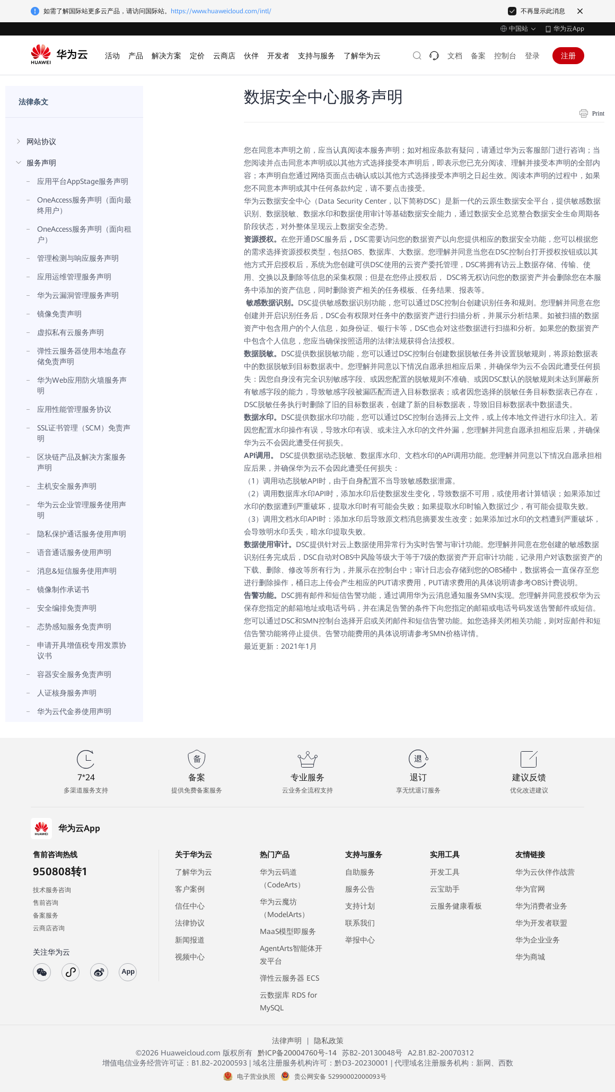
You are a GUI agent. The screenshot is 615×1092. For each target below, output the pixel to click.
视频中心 (190, 957)
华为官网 (530, 889)
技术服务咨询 (52, 890)
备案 (478, 55)
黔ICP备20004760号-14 (297, 1053)
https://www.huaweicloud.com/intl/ (221, 11)
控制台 (505, 55)
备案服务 (45, 915)
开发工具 (445, 872)
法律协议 (190, 923)
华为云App (569, 28)
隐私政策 (329, 1040)
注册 (568, 55)
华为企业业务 (537, 940)
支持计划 (360, 906)
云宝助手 (445, 889)
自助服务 (360, 872)
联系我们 (360, 923)
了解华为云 (193, 872)
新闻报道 (190, 940)
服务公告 (360, 889)
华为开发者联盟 (541, 923)
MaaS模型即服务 (288, 931)
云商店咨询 (49, 928)
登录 (532, 55)
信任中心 (190, 906)
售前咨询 (45, 902)
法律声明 (287, 1040)
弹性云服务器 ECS (289, 978)
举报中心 (360, 940)
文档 (454, 55)
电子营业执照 (256, 1076)
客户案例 (190, 889)
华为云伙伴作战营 (545, 872)
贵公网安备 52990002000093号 (340, 1076)
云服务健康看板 (456, 906)
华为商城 (530, 957)
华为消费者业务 (541, 906)
